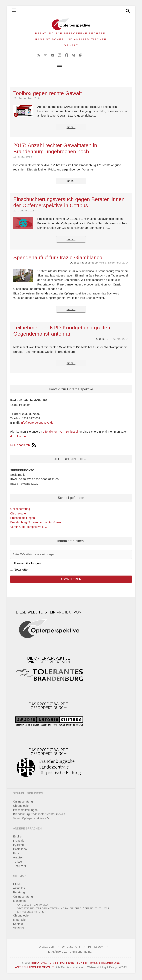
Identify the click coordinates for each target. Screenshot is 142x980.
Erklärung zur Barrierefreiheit (71, 953)
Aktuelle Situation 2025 (33, 906)
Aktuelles (19, 889)
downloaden (18, 437)
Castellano (20, 850)
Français (18, 842)
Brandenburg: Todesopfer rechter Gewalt (36, 523)
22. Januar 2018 (23, 211)
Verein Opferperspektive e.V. (28, 528)
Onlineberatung (20, 510)
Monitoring (19, 902)
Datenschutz (71, 948)
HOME (17, 885)
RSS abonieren (23, 446)
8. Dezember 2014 (117, 264)
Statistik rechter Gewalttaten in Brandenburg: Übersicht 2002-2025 (63, 909)
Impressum (95, 948)
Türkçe (17, 863)
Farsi (16, 854)
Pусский (18, 846)
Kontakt (18, 925)
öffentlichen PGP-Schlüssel (60, 433)
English (17, 837)
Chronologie (18, 514)
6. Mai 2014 (121, 340)
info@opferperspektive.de (37, 424)
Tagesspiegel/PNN (92, 264)
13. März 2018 (22, 158)
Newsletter (21, 571)
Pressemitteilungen (22, 519)
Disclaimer (46, 948)
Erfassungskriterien (31, 913)
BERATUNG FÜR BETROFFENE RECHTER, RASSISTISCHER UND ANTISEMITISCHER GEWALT (71, 40)
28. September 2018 (26, 99)
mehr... (71, 128)
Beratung (19, 893)
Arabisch (18, 858)
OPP (110, 340)
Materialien (20, 921)
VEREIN (18, 929)
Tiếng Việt (19, 867)
